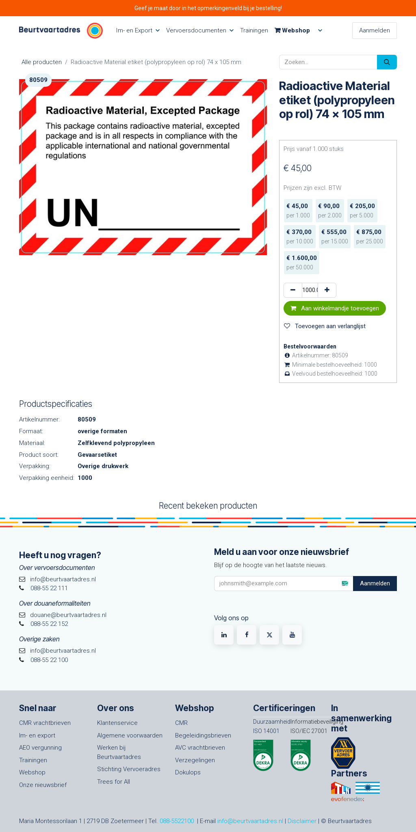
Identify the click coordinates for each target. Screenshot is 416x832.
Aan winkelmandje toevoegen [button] (334, 308)
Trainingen (33, 760)
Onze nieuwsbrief (43, 785)
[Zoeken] (387, 62)
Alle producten (42, 62)
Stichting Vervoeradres (128, 769)
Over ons (115, 708)
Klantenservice (117, 723)
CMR (181, 723)
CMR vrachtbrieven (45, 723)
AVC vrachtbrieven (200, 747)
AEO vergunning (40, 747)
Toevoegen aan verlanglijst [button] (325, 326)
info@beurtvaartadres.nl (250, 821)
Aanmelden (374, 30)
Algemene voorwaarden (129, 735)
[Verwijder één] (293, 290)
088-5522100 (177, 821)
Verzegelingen (195, 760)
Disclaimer (302, 821)
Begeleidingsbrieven (203, 735)
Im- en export (37, 735)
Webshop (32, 772)
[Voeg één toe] (327, 290)
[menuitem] (138, 31)
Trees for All (113, 781)
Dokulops (188, 772)
